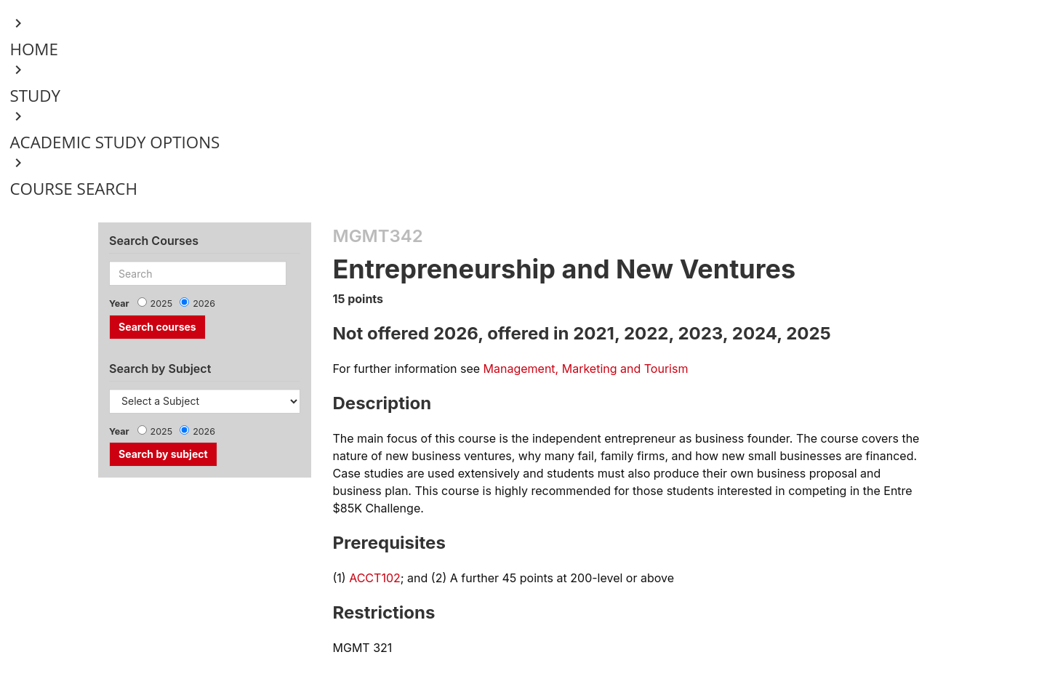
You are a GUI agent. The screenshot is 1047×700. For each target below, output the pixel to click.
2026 (204, 303)
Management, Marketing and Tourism (586, 368)
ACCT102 (375, 578)
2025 (162, 303)
